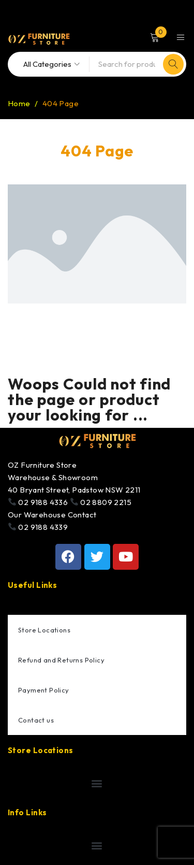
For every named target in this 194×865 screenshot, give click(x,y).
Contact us (36, 720)
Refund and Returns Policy (61, 660)
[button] (97, 783)
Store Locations (44, 630)
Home (19, 103)
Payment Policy (43, 690)
